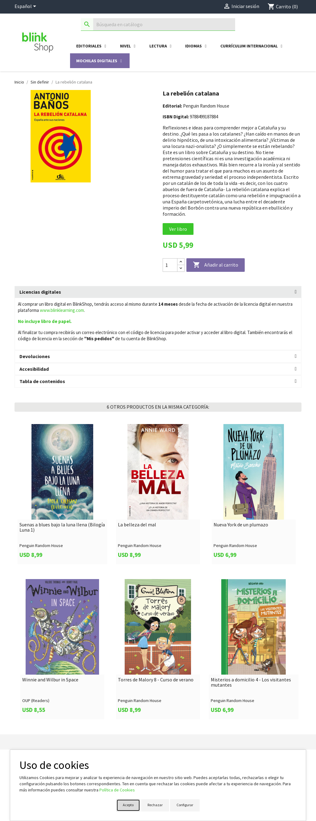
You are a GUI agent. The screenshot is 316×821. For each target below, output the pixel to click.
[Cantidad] (170, 265)
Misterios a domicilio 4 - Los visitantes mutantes (251, 682)
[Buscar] (158, 24)
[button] (158, 292)
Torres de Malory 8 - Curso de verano (155, 680)
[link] (62, 494)
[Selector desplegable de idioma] (26, 6)
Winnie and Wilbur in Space (50, 680)
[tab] (158, 292)
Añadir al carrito (215, 265)
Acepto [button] (128, 805)
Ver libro (178, 229)
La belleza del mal (137, 525)
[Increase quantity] (181, 261)
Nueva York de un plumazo (241, 525)
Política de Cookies (117, 790)
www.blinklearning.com (62, 310)
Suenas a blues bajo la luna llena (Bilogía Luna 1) (62, 527)
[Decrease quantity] (181, 268)
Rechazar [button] (155, 805)
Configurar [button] (185, 805)
